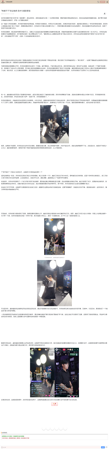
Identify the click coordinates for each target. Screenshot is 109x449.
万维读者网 (9, 2)
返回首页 (102, 1)
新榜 (2, 14)
